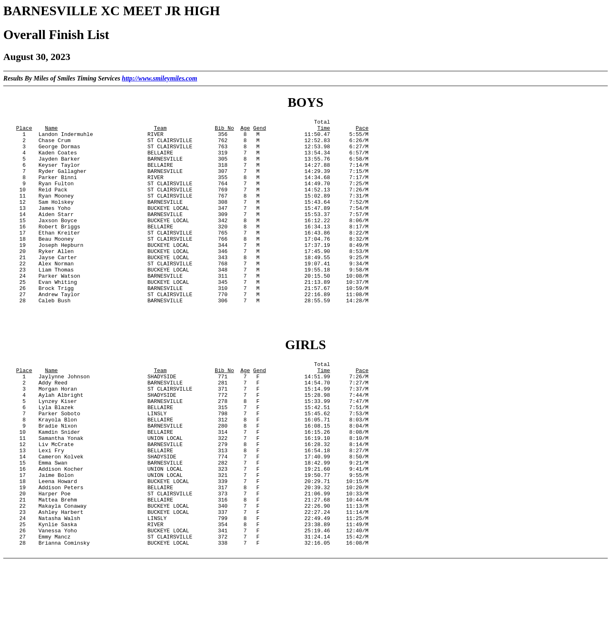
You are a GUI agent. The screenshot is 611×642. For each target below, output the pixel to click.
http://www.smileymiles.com (159, 78)
